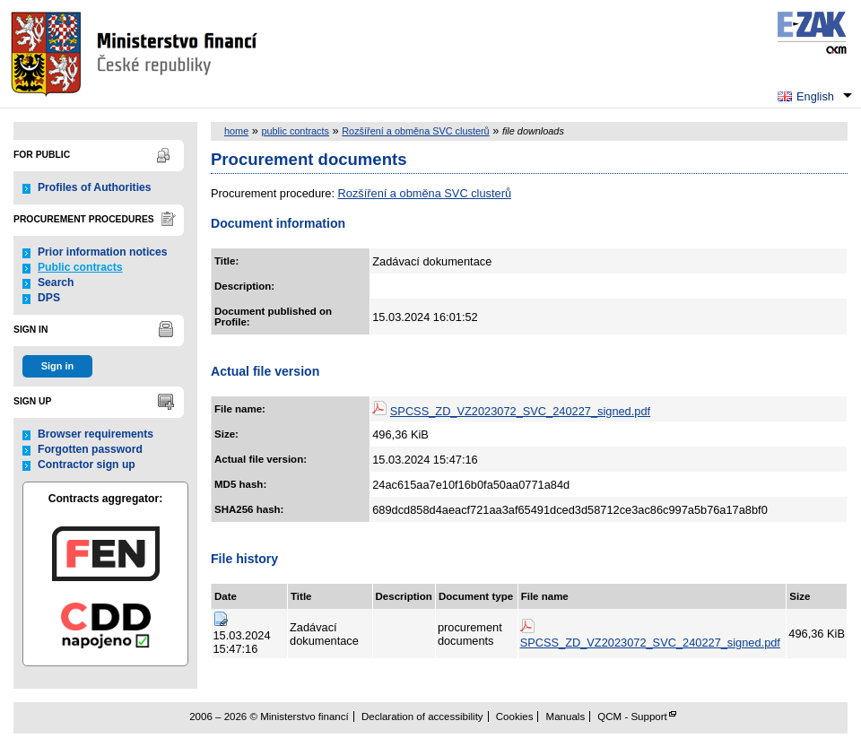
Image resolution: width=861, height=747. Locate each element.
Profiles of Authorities (95, 187)
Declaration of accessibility (422, 716)
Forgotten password (90, 449)
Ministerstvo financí (136, 54)
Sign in (57, 365)
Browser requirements (95, 434)
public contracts (295, 131)
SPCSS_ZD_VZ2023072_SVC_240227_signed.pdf (520, 411)
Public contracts (80, 267)
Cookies (515, 716)
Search (56, 282)
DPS (49, 297)
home (236, 131)
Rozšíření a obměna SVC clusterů (415, 131)
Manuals (566, 716)
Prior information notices (103, 252)
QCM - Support (631, 716)
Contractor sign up (86, 464)
